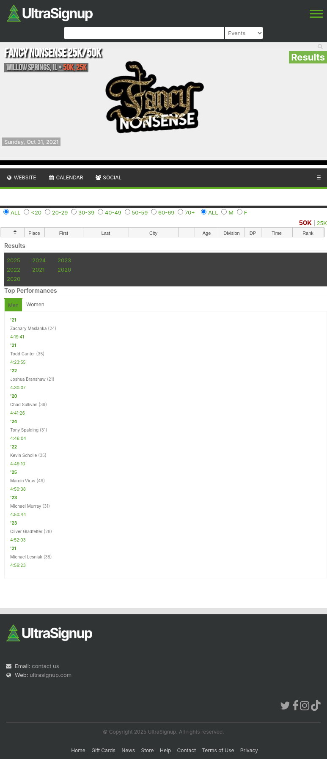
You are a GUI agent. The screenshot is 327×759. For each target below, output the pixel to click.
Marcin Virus (22, 480)
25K (322, 223)
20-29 (60, 212)
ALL (16, 212)
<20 (36, 212)
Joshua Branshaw (28, 379)
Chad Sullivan (23, 404)
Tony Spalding (24, 429)
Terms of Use (218, 750)
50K (305, 223)
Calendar (65, 177)
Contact (186, 750)
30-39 (86, 212)
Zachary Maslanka (28, 328)
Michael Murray (25, 506)
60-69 (166, 212)
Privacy (249, 750)
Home (78, 750)
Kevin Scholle (23, 455)
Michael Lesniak (26, 556)
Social (108, 177)
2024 (39, 260)
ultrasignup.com (50, 674)
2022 (13, 269)
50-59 (140, 212)
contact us (45, 666)
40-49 (113, 212)
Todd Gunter (22, 353)
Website (21, 177)
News (128, 750)
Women (35, 304)
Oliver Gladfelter (26, 531)
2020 (64, 269)
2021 (38, 269)
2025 (13, 260)
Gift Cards (103, 750)
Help (165, 750)
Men (13, 305)
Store (147, 750)
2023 (64, 260)
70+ (190, 212)
